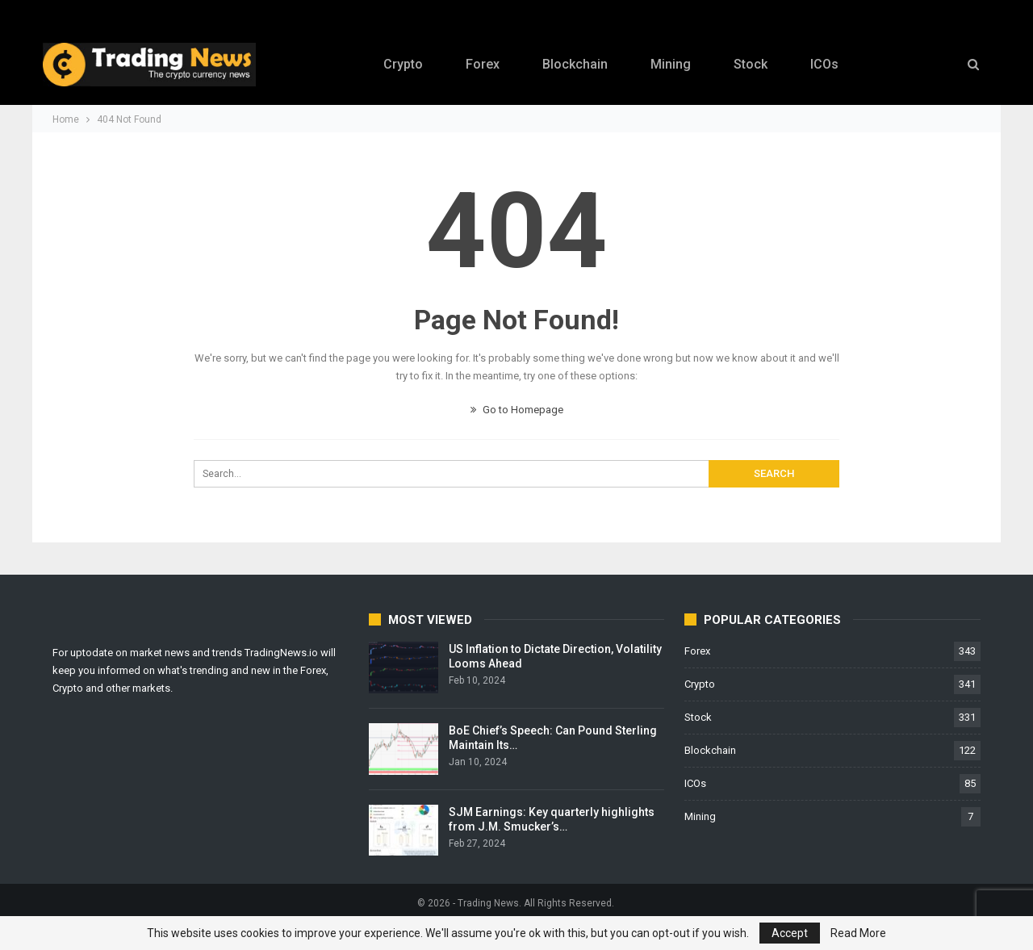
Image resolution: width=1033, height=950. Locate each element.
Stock (750, 64)
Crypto (403, 64)
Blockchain (575, 64)
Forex (483, 64)
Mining (670, 64)
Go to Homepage (516, 410)
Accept (790, 933)
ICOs (824, 64)
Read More (858, 933)
